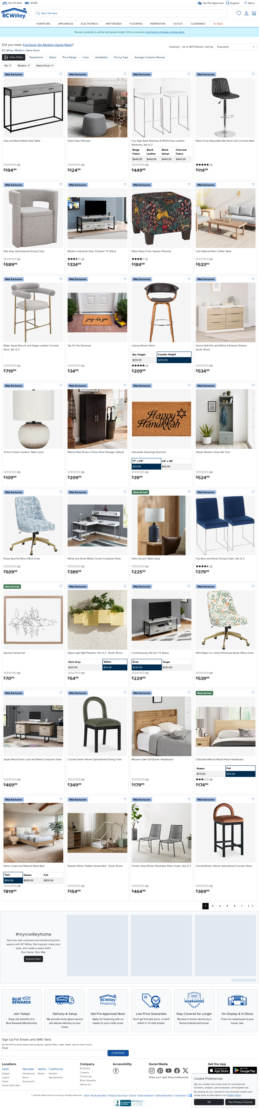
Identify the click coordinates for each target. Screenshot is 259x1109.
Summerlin (28, 1081)
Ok (209, 1102)
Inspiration (157, 23)
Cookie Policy (180, 1095)
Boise (41, 1073)
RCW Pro (85, 1068)
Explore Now (33, 959)
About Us (85, 1084)
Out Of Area (12, 3)
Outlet (178, 23)
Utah (5, 1069)
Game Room (33, 50)
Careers (84, 1072)
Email (5, 1048)
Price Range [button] (69, 57)
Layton (6, 1077)
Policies (132, 1095)
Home (86, 1095)
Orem (5, 1081)
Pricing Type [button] (121, 57)
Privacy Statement (146, 1095)
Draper (6, 1073)
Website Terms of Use (118, 1095)
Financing (85, 1076)
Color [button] (86, 57)
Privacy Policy (234, 1095)
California (56, 1069)
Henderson (28, 1073)
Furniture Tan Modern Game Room (47, 45)
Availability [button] (101, 57)
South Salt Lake (11, 1085)
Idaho (42, 1069)
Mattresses (114, 23)
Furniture (43, 23)
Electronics (89, 23)
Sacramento (55, 1077)
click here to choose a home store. (165, 32)
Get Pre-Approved (210, 3)
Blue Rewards (88, 1080)
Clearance (198, 23)
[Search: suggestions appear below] (131, 13)
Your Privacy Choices (240, 1102)
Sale (218, 23)
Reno (25, 1077)
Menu (249, 3)
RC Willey (7, 50)
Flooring (136, 23)
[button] (13, 57)
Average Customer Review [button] (149, 57)
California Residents (164, 1095)
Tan (7, 65)
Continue (118, 1053)
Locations (9, 1064)
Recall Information (99, 1095)
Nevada (28, 1069)
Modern (20, 50)
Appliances (65, 23)
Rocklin (53, 1073)
